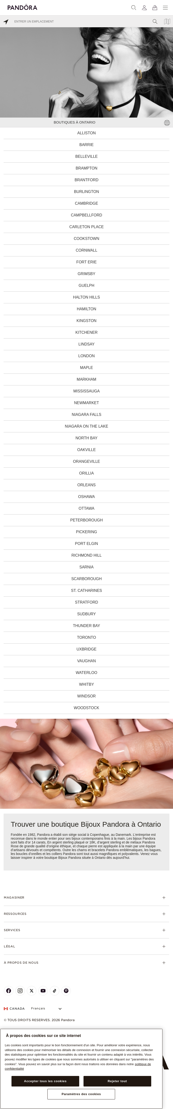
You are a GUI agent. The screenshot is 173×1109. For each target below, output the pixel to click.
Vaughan (86, 661)
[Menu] (165, 7)
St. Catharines (86, 590)
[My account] (144, 7)
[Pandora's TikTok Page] (54, 991)
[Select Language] (47, 1008)
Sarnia (86, 567)
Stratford (86, 602)
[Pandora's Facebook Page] (8, 991)
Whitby (86, 684)
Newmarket (86, 403)
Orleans (86, 485)
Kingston (86, 321)
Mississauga (86, 391)
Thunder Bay (86, 626)
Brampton (86, 168)
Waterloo (86, 673)
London (86, 356)
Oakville (86, 450)
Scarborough (86, 579)
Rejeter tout (117, 1081)
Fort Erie (86, 262)
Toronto (86, 637)
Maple (86, 368)
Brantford (87, 180)
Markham (86, 379)
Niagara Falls (86, 415)
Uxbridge (87, 649)
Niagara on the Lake (86, 426)
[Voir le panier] (155, 7)
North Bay (87, 438)
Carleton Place (86, 227)
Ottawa (86, 508)
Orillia (86, 473)
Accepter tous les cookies (45, 1081)
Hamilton (86, 309)
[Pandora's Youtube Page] (43, 991)
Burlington (86, 192)
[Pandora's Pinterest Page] (66, 991)
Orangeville (86, 461)
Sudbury (86, 614)
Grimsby (86, 274)
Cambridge (86, 203)
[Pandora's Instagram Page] (20, 991)
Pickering (86, 532)
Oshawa (86, 497)
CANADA (14, 1008)
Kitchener (86, 332)
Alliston (86, 133)
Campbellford (86, 215)
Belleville (86, 156)
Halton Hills (86, 297)
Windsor (86, 696)
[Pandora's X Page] (31, 991)
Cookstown (86, 239)
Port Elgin (86, 544)
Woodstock (86, 708)
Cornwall (86, 250)
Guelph (87, 285)
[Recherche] (133, 7)
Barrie (86, 145)
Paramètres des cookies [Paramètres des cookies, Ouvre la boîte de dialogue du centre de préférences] (81, 1094)
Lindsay (86, 344)
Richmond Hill (86, 555)
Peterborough (86, 520)
